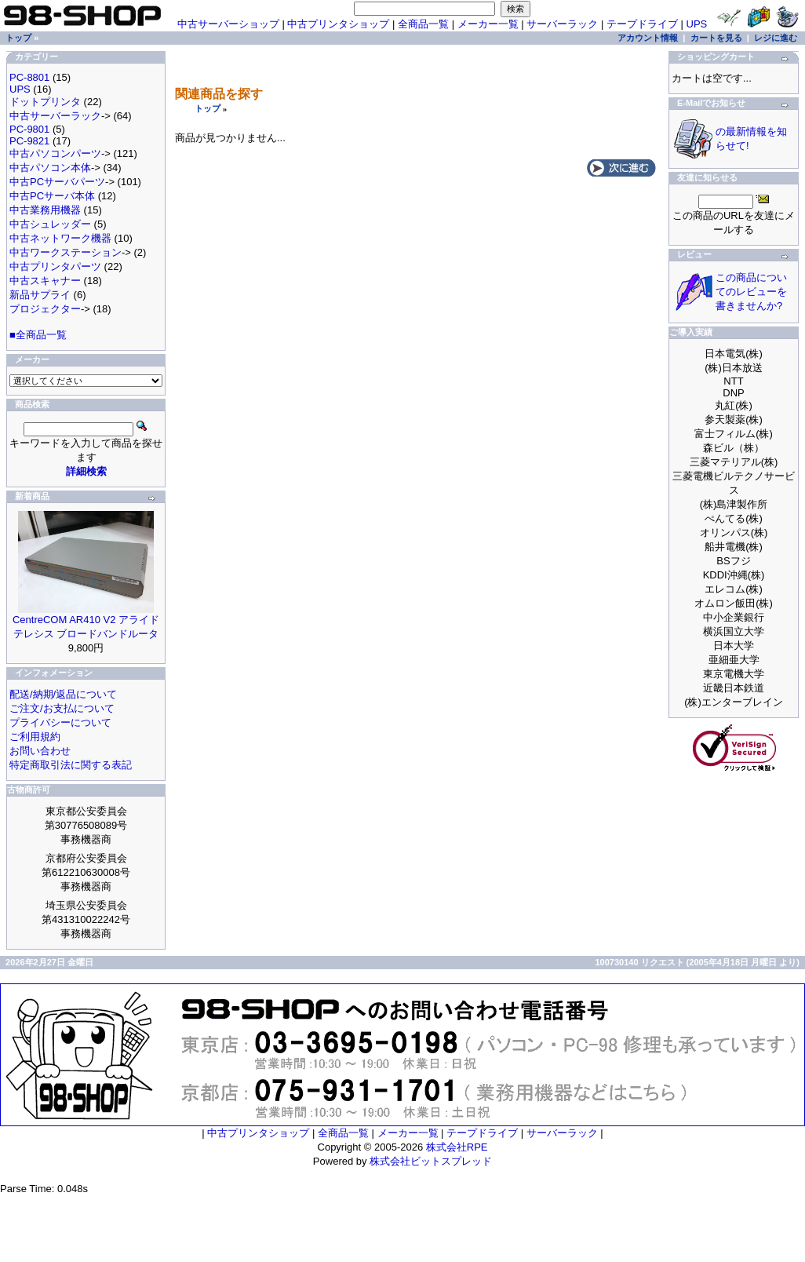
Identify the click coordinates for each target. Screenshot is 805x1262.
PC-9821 (29, 141)
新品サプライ (40, 295)
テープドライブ (642, 24)
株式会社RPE (457, 1147)
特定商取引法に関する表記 (70, 765)
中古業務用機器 (45, 210)
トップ (207, 108)
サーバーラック (562, 24)
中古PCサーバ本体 (52, 196)
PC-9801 (29, 129)
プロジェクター (45, 309)
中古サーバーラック (55, 116)
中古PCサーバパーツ (57, 182)
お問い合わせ (40, 751)
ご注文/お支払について (62, 708)
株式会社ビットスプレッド (431, 1161)
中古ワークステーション (65, 252)
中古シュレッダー (50, 224)
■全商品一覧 (38, 335)
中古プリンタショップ (338, 24)
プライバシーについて (60, 722)
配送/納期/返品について (63, 694)
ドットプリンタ (45, 102)
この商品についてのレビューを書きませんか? (751, 292)
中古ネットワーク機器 (60, 238)
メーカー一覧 (488, 24)
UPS (697, 24)
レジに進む (775, 37)
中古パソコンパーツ (55, 153)
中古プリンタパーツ (55, 266)
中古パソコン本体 (50, 167)
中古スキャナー (45, 280)
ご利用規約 (34, 736)
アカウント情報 (647, 37)
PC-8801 (29, 77)
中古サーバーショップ (228, 24)
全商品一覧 (423, 24)
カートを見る (716, 37)
